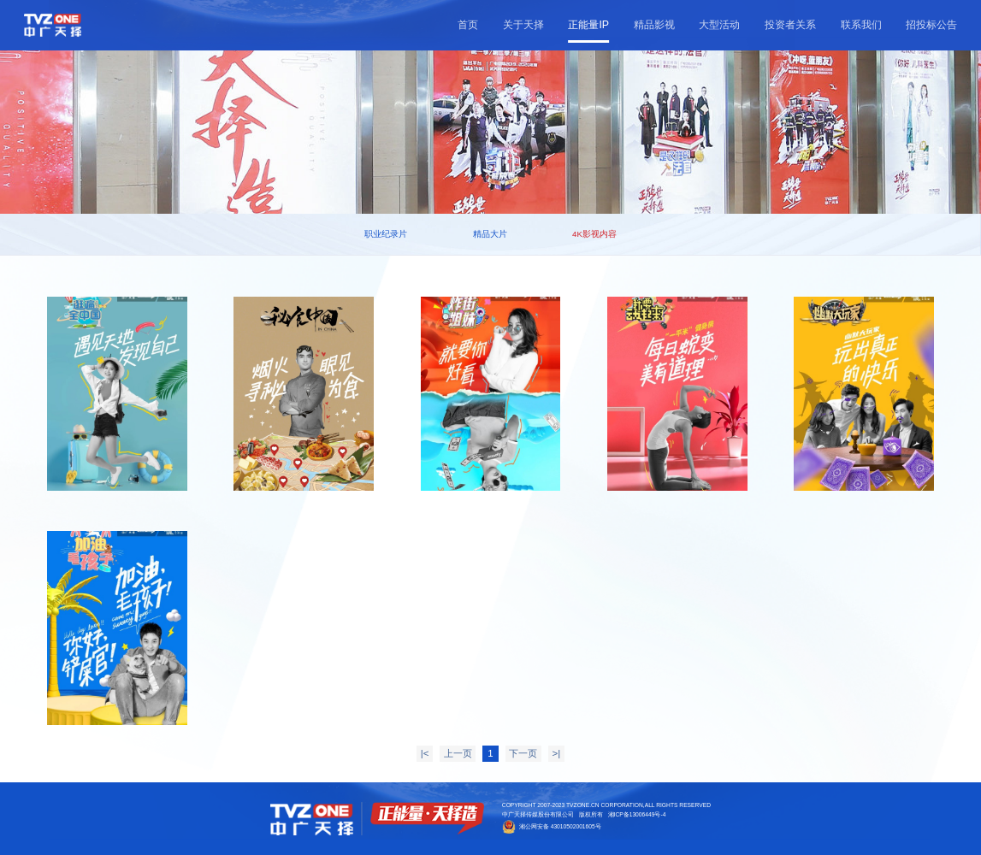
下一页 (523, 753)
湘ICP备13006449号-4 (637, 814)
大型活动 (719, 25)
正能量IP (588, 25)
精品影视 (654, 25)
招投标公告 (931, 25)
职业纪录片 (385, 234)
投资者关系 (790, 25)
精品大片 (490, 234)
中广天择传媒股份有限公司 (538, 814)
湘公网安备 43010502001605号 (560, 826)
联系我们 (861, 25)
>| (557, 753)
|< (425, 753)
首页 (468, 25)
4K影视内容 (594, 234)
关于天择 (523, 25)
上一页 (458, 753)
